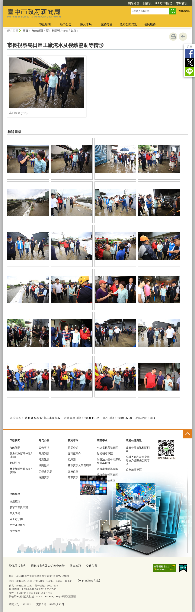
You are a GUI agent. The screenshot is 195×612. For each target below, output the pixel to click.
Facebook (189, 53)
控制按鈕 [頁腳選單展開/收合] (187, 434)
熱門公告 (65, 24)
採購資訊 (44, 477)
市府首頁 (181, 3)
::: (2, 1)
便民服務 (150, 24)
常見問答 (15, 513)
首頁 (25, 30)
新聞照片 (15, 462)
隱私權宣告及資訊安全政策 (43, 565)
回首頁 (147, 3)
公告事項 (44, 447)
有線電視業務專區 (107, 447)
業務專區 (106, 24)
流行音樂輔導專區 (107, 474)
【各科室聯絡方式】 (87, 579)
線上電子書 (16, 519)
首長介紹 (73, 447)
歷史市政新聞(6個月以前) (21, 455)
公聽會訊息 (45, 471)
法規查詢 (15, 501)
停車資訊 (73, 477)
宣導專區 (15, 531)
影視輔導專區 (105, 453)
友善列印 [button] (173, 36)
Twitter (189, 62)
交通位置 (73, 471)
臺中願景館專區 (106, 480)
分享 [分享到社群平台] (189, 46)
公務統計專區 (134, 469)
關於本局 (86, 24)
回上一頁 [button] (183, 36)
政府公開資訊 (128, 24)
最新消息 (44, 453)
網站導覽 (133, 3)
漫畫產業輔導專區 (107, 468)
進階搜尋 (184, 11)
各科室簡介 (74, 453)
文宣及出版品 (17, 525)
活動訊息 (44, 459)
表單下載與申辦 (19, 507)
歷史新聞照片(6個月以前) (62, 30)
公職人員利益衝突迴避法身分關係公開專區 (138, 460)
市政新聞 (45, 24)
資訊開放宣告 (16, 565)
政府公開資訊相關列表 (138, 449)
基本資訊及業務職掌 (79, 465)
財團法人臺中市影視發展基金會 (109, 461)
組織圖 (72, 459)
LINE (189, 71)
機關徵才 (44, 465)
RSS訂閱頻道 (163, 3)
